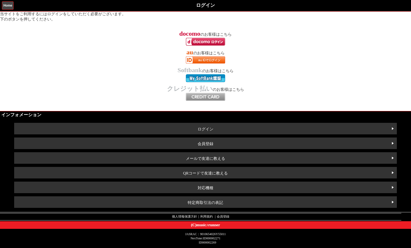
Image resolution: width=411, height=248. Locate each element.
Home (7, 5)
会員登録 (205, 144)
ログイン (205, 129)
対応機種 (205, 188)
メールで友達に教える (205, 158)
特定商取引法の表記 (205, 202)
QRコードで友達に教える (205, 173)
